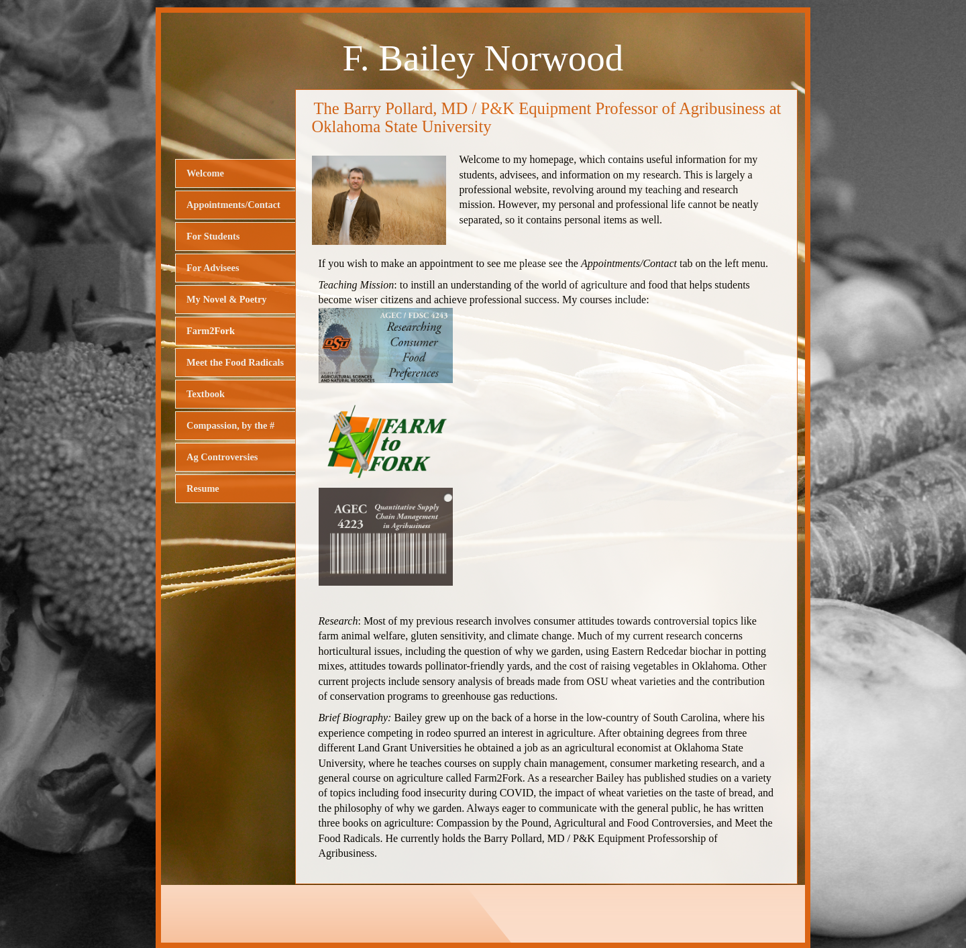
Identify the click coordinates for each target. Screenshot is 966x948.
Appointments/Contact (233, 204)
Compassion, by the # (230, 425)
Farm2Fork (210, 330)
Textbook (205, 393)
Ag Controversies (222, 457)
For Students (212, 236)
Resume (202, 488)
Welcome (205, 173)
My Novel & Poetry (226, 299)
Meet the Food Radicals (235, 362)
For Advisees (212, 267)
